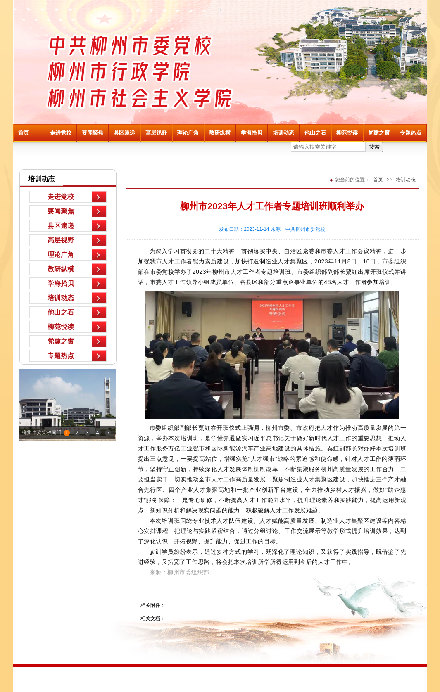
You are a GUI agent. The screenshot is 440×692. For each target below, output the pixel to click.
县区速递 (124, 133)
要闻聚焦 (92, 133)
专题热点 (410, 133)
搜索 (374, 147)
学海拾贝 (251, 133)
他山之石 (315, 133)
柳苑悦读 (347, 133)
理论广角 (188, 133)
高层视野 (156, 133)
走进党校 (60, 133)
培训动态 (283, 133)
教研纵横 (220, 133)
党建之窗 (379, 133)
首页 (23, 133)
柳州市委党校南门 (42, 432)
